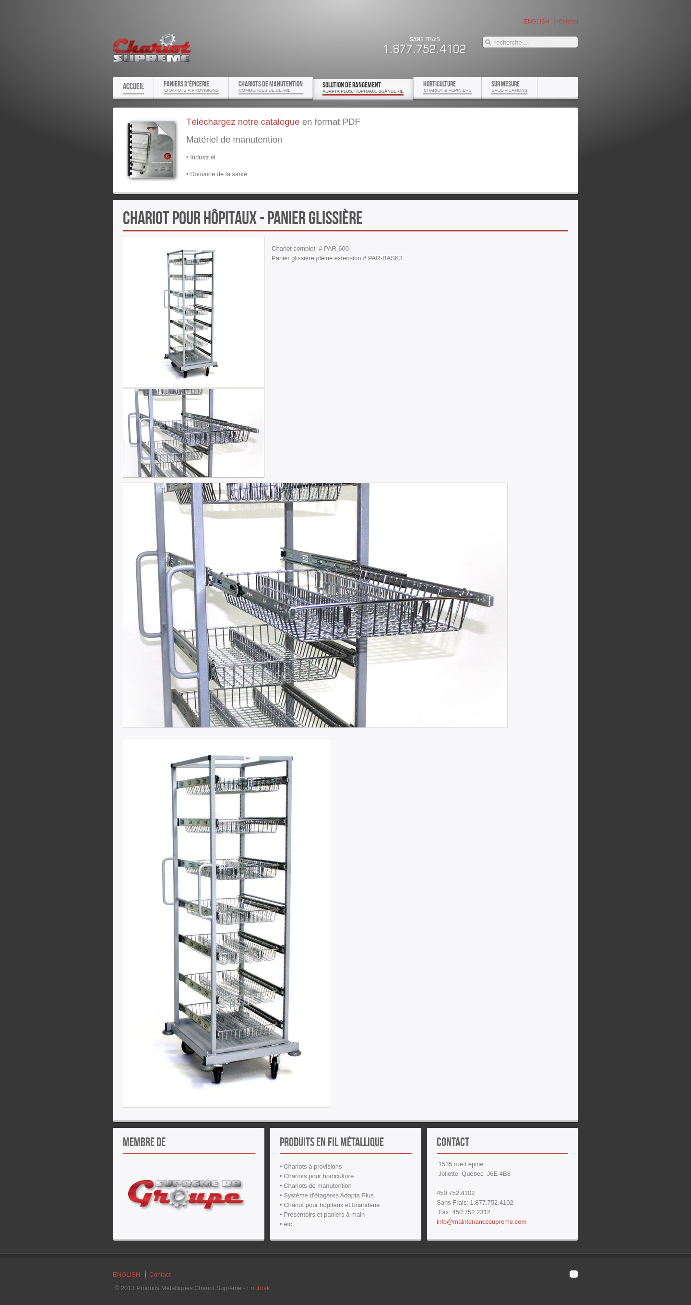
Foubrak (258, 1288)
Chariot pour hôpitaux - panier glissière (243, 217)
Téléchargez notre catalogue (242, 122)
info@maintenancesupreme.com (481, 1221)
